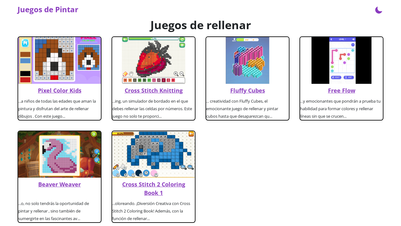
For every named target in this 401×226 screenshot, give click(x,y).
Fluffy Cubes (247, 90)
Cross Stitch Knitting (154, 90)
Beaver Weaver (59, 184)
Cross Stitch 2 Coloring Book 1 (153, 188)
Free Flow (341, 90)
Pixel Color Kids (59, 90)
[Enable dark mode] (378, 9)
